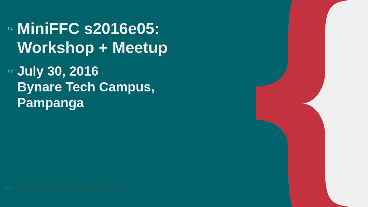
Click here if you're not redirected (67, 187)
